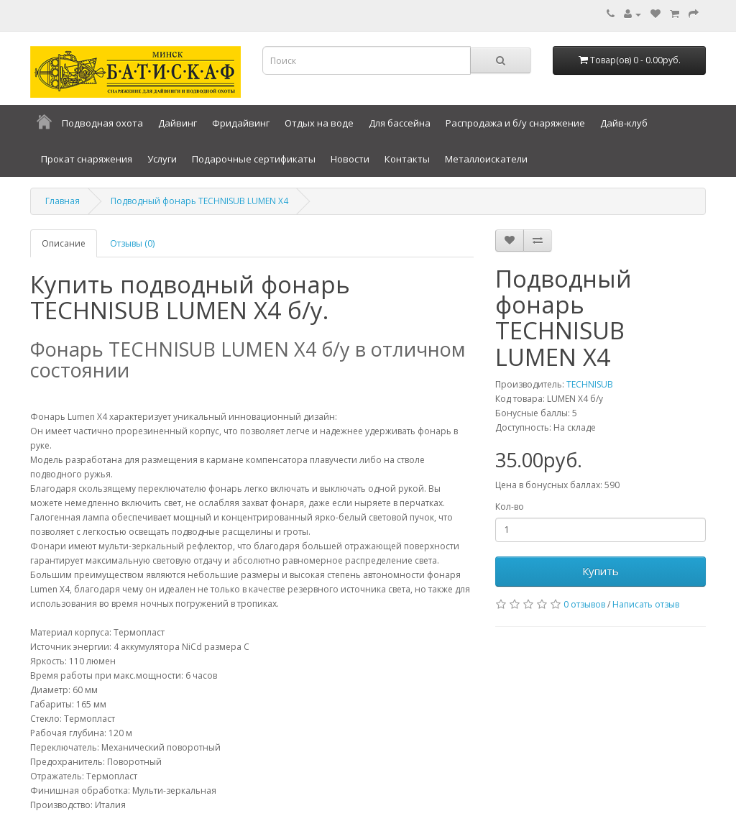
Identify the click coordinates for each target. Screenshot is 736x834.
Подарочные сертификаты (254, 158)
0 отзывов (584, 604)
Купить (600, 571)
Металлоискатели (486, 158)
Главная (62, 201)
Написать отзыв (645, 604)
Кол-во (509, 506)
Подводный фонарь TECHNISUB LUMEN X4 (199, 201)
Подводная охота (102, 122)
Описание (64, 243)
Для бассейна (400, 122)
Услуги (162, 158)
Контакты (407, 158)
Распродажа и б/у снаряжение (515, 122)
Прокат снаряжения (86, 158)
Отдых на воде (319, 122)
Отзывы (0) (132, 243)
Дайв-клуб (624, 122)
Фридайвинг (241, 122)
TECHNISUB (589, 384)
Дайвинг (177, 122)
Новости (350, 158)
